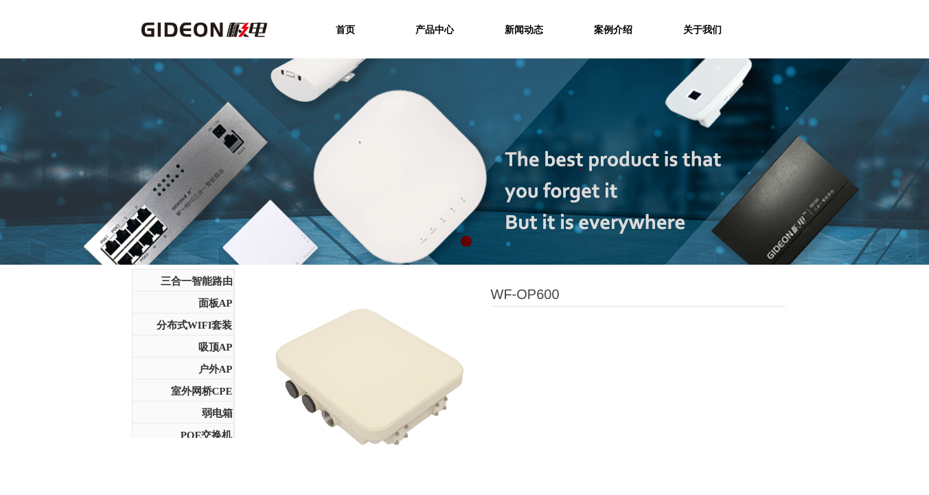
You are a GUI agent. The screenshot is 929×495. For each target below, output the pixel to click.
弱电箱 (217, 413)
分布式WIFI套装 (195, 325)
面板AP (215, 303)
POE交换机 (207, 435)
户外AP (215, 369)
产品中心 (434, 29)
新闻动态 (524, 29)
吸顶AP (215, 347)
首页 (345, 29)
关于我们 (702, 29)
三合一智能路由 (197, 281)
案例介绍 (613, 29)
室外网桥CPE (202, 391)
